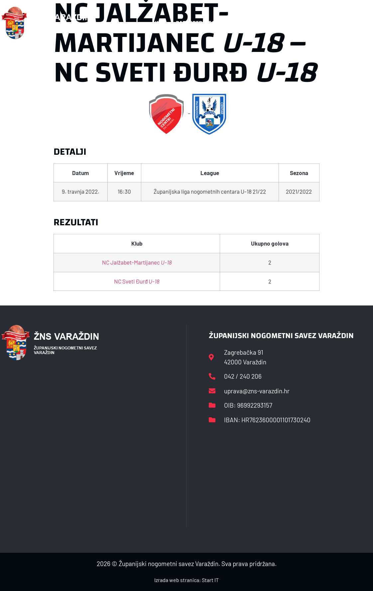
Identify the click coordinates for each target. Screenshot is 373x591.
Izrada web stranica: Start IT (186, 580)
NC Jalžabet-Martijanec (137, 262)
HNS (158, 23)
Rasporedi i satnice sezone (212, 23)
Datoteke (274, 23)
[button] (358, 23)
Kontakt (310, 23)
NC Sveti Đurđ (137, 281)
